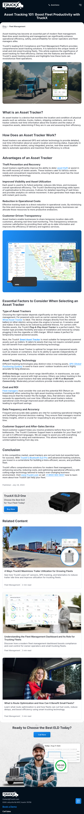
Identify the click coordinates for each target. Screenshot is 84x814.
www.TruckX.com (29, 475)
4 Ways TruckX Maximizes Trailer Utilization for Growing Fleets (38, 571)
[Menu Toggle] (80, 5)
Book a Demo (10, 806)
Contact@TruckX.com (11, 799)
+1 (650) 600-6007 (55, 475)
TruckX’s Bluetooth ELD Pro (34, 457)
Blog (4, 26)
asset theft (62, 168)
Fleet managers (10, 391)
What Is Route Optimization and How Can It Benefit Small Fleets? (39, 703)
